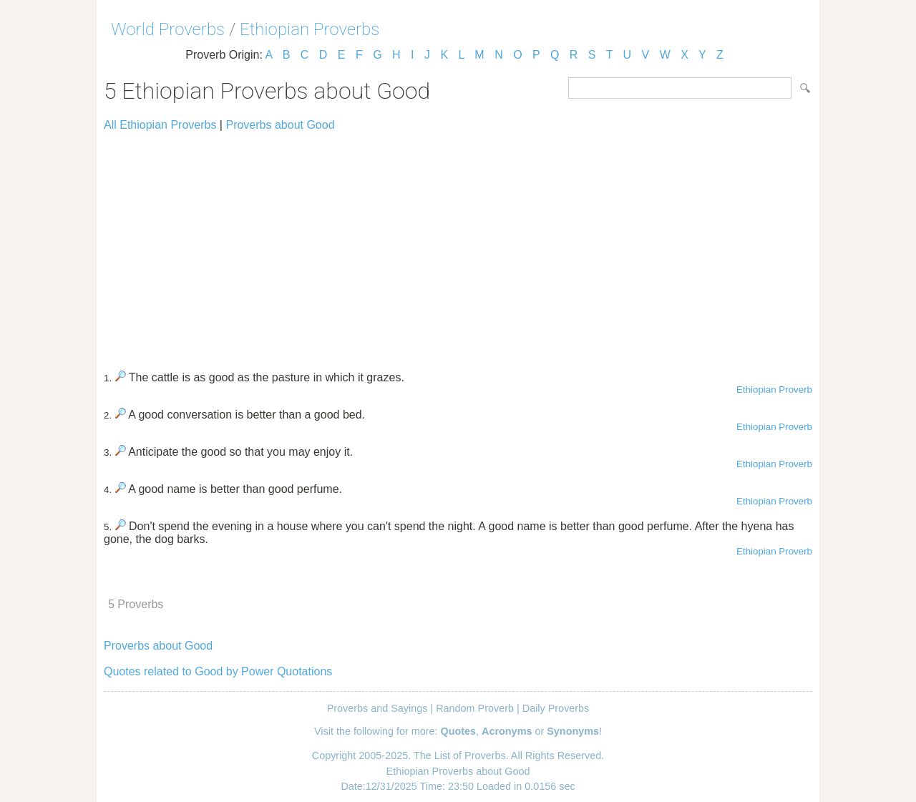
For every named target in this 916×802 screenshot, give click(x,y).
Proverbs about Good (279, 125)
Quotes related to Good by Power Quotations (218, 671)
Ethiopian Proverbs (309, 29)
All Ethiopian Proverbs (160, 125)
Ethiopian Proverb (774, 389)
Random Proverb (475, 708)
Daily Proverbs (556, 708)
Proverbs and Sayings (377, 708)
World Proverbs (168, 29)
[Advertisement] (458, 245)
